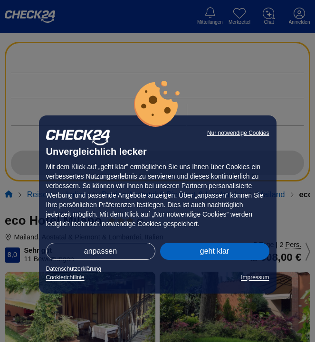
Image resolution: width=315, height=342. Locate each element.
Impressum (255, 277)
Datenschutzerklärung (74, 269)
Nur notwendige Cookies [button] (238, 133)
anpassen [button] (100, 251)
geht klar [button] (214, 251)
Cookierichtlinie (65, 277)
